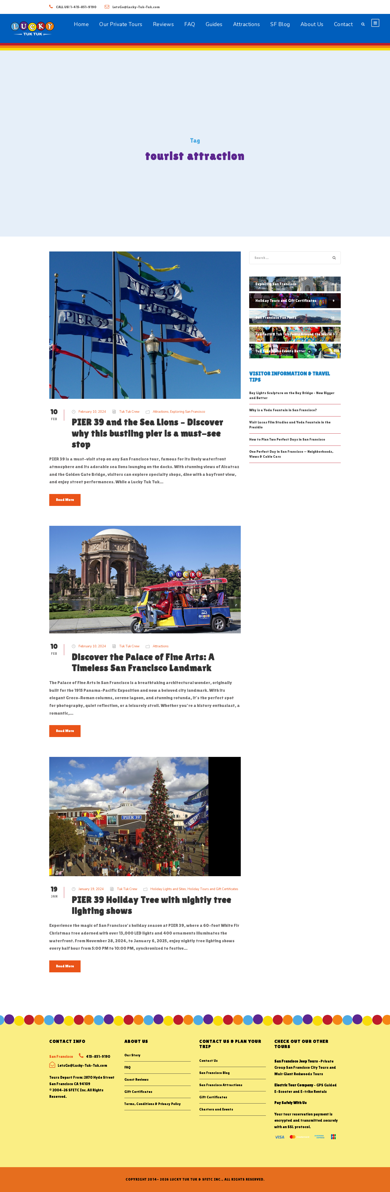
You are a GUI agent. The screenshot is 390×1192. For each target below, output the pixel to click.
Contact (343, 24)
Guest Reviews (136, 1079)
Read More (65, 500)
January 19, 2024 (91, 889)
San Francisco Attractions (220, 1085)
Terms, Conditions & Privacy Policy (152, 1104)
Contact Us (208, 1061)
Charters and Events (216, 1109)
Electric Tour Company (293, 1085)
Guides (214, 24)
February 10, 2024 (92, 412)
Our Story (132, 1055)
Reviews (163, 24)
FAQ (189, 24)
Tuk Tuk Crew (129, 412)
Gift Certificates (138, 1092)
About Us (312, 24)
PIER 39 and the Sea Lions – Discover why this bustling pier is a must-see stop (147, 433)
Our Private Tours (121, 24)
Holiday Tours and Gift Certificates (213, 889)
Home (81, 24)
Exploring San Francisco (187, 412)
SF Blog (280, 24)
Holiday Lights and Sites (168, 889)
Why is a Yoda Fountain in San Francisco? (283, 410)
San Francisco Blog (214, 1073)
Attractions (246, 24)
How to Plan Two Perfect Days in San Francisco (287, 439)
